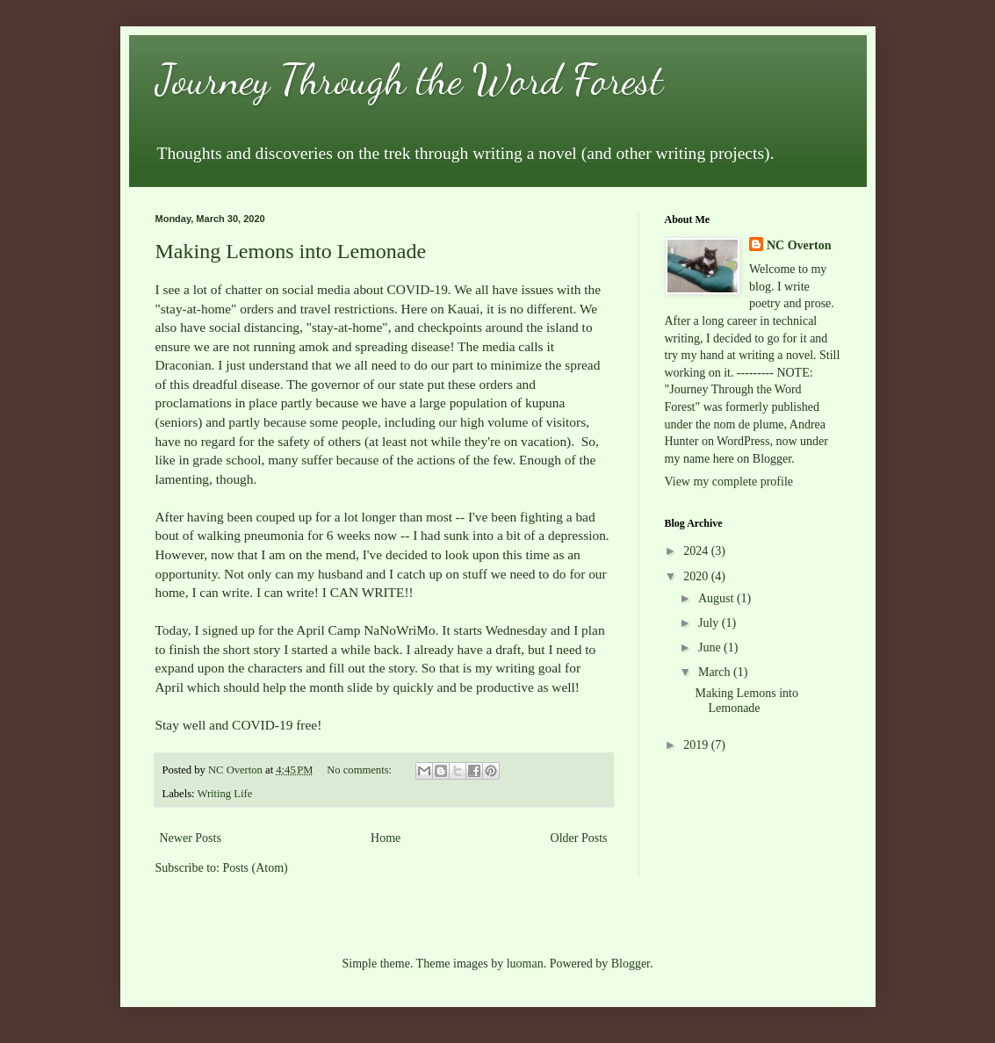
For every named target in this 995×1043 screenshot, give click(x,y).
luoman (525, 963)
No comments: (360, 770)
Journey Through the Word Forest (409, 79)
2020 (697, 576)
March (715, 672)
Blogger (630, 963)
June (711, 647)
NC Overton (799, 245)
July (710, 622)
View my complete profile (729, 481)
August (717, 598)
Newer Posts (190, 838)
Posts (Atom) (255, 867)
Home (385, 838)
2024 (697, 550)
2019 (697, 745)
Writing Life (225, 794)
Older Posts (579, 838)
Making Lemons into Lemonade (291, 251)
